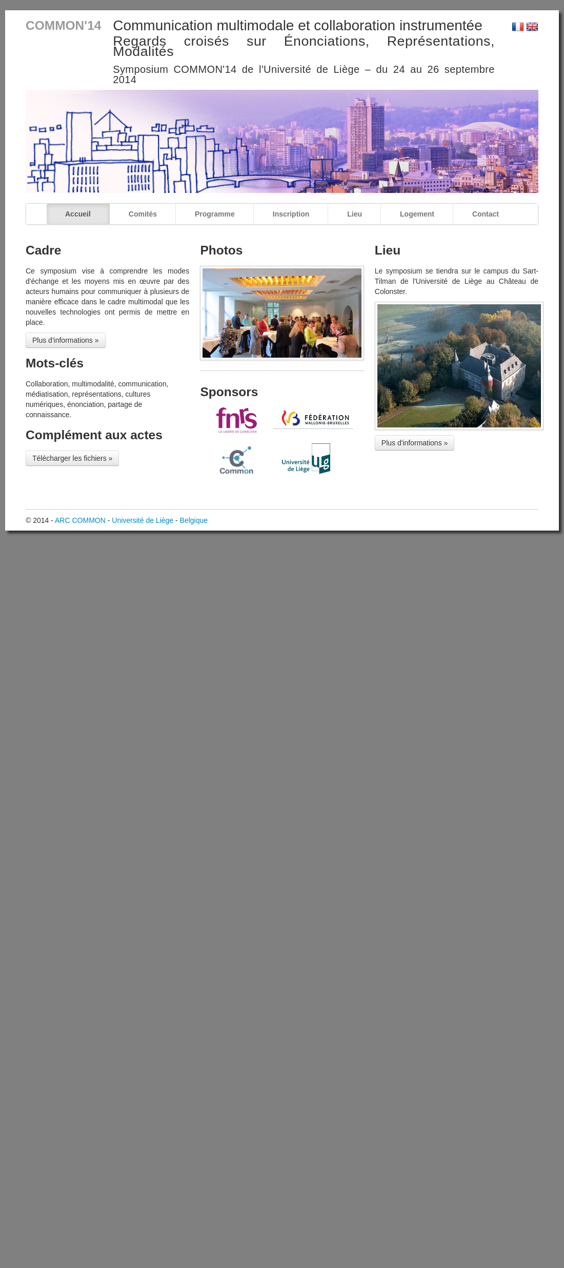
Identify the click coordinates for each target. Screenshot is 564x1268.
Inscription (291, 214)
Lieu (354, 214)
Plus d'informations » (65, 340)
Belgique (194, 520)
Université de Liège (142, 520)
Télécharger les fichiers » (72, 458)
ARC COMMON (80, 520)
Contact (485, 214)
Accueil (78, 214)
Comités (143, 214)
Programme (215, 214)
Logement (417, 214)
